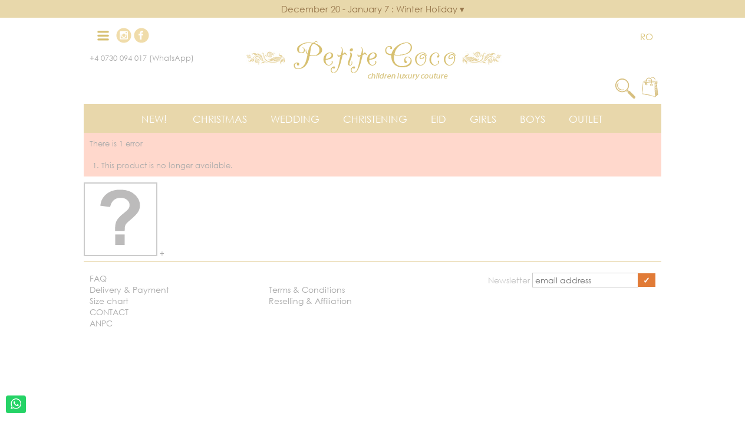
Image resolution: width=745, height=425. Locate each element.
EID (438, 119)
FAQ (98, 278)
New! (154, 119)
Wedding (295, 119)
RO (646, 36)
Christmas (220, 119)
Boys (532, 119)
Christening (375, 119)
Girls (483, 119)
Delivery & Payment (129, 289)
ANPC (101, 323)
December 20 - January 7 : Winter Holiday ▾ (372, 9)
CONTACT (109, 312)
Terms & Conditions (307, 289)
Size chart (109, 300)
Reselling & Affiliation (310, 300)
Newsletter (510, 280)
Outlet (585, 119)
